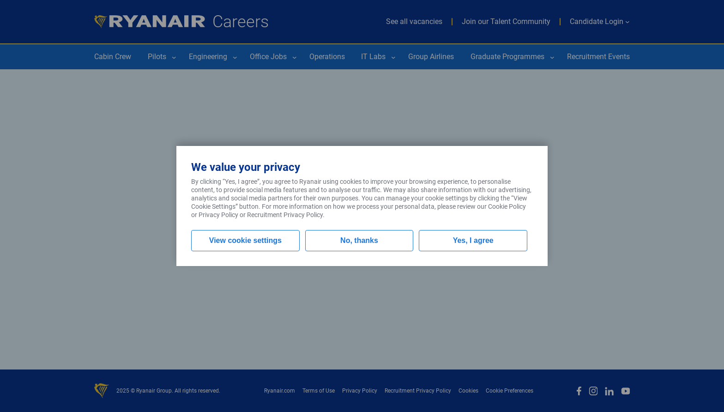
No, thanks (359, 240)
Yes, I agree (473, 240)
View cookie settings (245, 240)
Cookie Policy (507, 206)
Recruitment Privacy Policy (285, 214)
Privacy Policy (218, 214)
